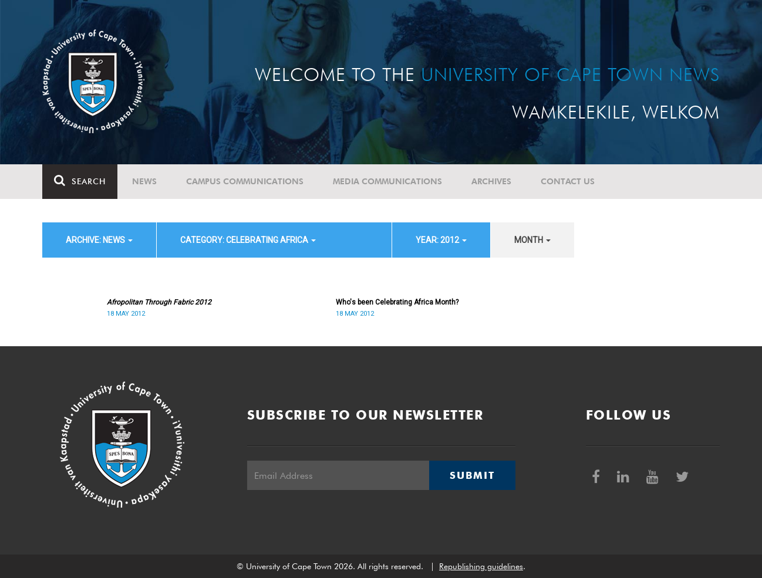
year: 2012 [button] (441, 240)
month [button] (532, 240)
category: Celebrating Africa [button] (248, 240)
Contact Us (568, 181)
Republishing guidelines (481, 566)
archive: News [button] (99, 240)
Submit (472, 475)
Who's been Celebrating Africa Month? (397, 302)
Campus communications (245, 181)
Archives (491, 181)
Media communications (387, 181)
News (144, 181)
